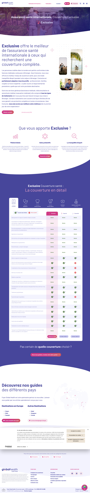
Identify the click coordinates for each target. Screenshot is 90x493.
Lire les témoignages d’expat (39, 421)
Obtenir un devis (8, 112)
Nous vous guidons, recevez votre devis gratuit (44, 355)
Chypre (7, 411)
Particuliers (49, 3)
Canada (33, 415)
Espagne (7, 415)
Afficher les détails (21, 490)
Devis (67, 3)
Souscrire (75, 3)
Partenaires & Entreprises (36, 3)
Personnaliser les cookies (76, 478)
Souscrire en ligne (45, 156)
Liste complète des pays (12, 421)
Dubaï (32, 411)
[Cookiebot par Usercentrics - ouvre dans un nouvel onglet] (8, 490)
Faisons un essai (52, 336)
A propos (58, 3)
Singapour (33, 413)
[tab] (13, 203)
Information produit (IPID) (27, 112)
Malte (6, 413)
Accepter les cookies (76, 474)
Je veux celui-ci (63, 336)
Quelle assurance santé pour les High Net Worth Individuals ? (44, 444)
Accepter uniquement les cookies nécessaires (76, 484)
